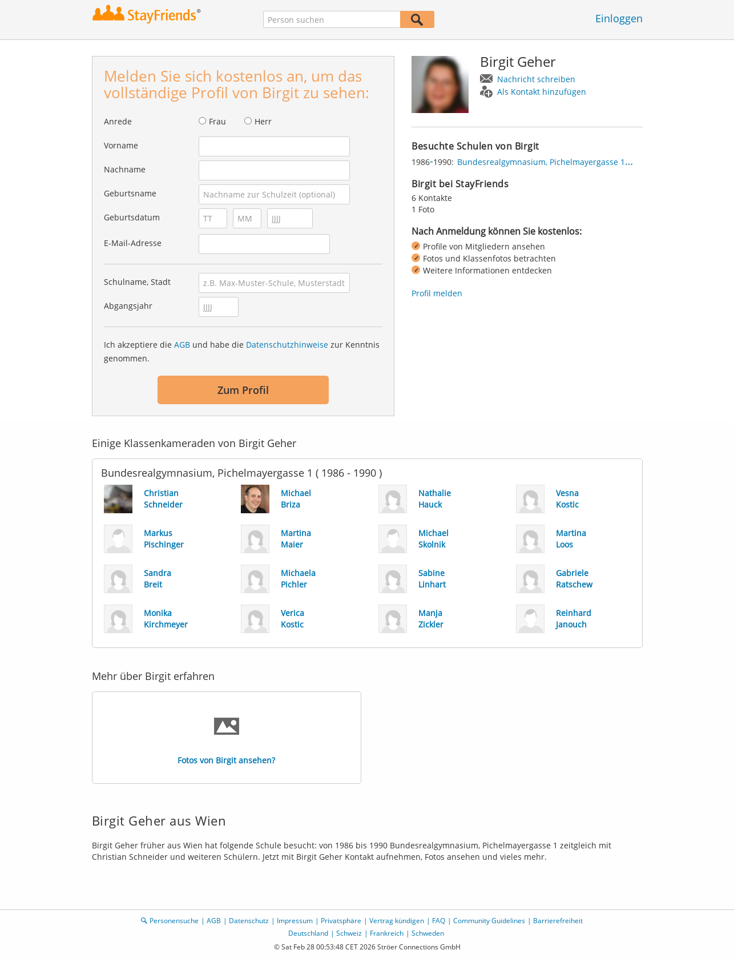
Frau (217, 121)
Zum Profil (243, 390)
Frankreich (387, 933)
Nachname (125, 169)
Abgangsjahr (128, 305)
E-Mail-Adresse (133, 243)
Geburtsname (130, 193)
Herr (263, 121)
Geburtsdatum (132, 217)
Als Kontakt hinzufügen (541, 91)
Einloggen (619, 18)
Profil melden (437, 293)
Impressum (295, 920)
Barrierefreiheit (558, 920)
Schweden (428, 933)
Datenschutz (249, 920)
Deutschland (308, 933)
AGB (182, 344)
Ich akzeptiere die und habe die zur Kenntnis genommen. (242, 351)
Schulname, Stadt (137, 281)
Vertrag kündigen (396, 920)
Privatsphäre (341, 920)
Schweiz (349, 933)
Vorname (121, 145)
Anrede (118, 121)
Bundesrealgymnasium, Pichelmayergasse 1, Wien (552, 161)
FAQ (438, 920)
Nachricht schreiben (536, 79)
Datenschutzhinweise (287, 344)
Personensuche (174, 920)
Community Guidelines (489, 920)
